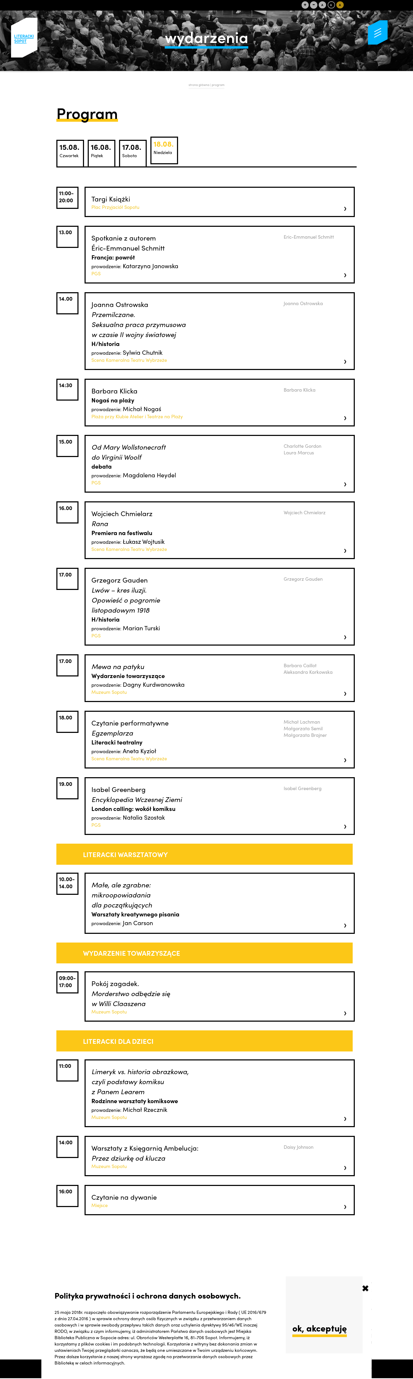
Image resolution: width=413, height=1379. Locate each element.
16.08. (101, 149)
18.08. (164, 146)
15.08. (69, 149)
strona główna (199, 85)
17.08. (131, 149)
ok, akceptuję (319, 1328)
